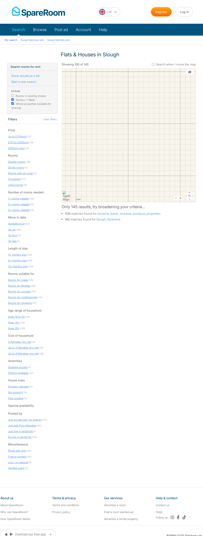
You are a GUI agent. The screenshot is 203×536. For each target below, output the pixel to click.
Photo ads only (17, 450)
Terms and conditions (65, 505)
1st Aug (12, 235)
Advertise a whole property (121, 519)
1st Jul (12, 229)
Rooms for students (20, 302)
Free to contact (17, 456)
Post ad (61, 29)
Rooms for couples (19, 291)
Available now (16, 223)
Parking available (18, 372)
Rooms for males (18, 280)
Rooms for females (19, 285)
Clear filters (50, 119)
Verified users (16, 468)
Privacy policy (61, 512)
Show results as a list (25, 76)
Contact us (162, 505)
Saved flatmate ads (58, 40)
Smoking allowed (18, 386)
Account (83, 29)
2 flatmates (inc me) (19, 341)
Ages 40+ (14, 328)
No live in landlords (19, 437)
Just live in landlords (20, 431)
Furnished (14, 179)
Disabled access (17, 367)
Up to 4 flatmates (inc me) (23, 353)
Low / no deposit (18, 462)
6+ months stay (17, 260)
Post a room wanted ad (118, 512)
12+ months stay (18, 266)
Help (103, 29)
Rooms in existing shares (31, 95)
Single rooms (16, 167)
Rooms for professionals (23, 297)
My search (11, 40)
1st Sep (12, 241)
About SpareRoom (11, 505)
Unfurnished (15, 184)
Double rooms (16, 161)
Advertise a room (115, 505)
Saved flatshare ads (32, 40)
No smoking (15, 392)
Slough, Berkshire (108, 219)
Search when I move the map (176, 64)
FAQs (159, 512)
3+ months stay (17, 254)
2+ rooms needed (18, 204)
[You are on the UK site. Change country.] (109, 11)
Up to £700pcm (17, 136)
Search (18, 29)
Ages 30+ (14, 322)
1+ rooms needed (18, 198)
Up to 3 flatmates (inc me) (23, 347)
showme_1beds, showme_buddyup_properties (129, 214)
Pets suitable (15, 398)
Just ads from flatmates (22, 425)
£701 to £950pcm (18, 142)
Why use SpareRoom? (14, 512)
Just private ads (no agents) (25, 419)
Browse (40, 29)
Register (161, 12)
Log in (184, 12)
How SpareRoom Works (15, 519)
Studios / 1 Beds (25, 99)
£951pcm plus (16, 148)
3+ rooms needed (18, 210)
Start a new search (23, 82)
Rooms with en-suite (20, 173)
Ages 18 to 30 (16, 316)
